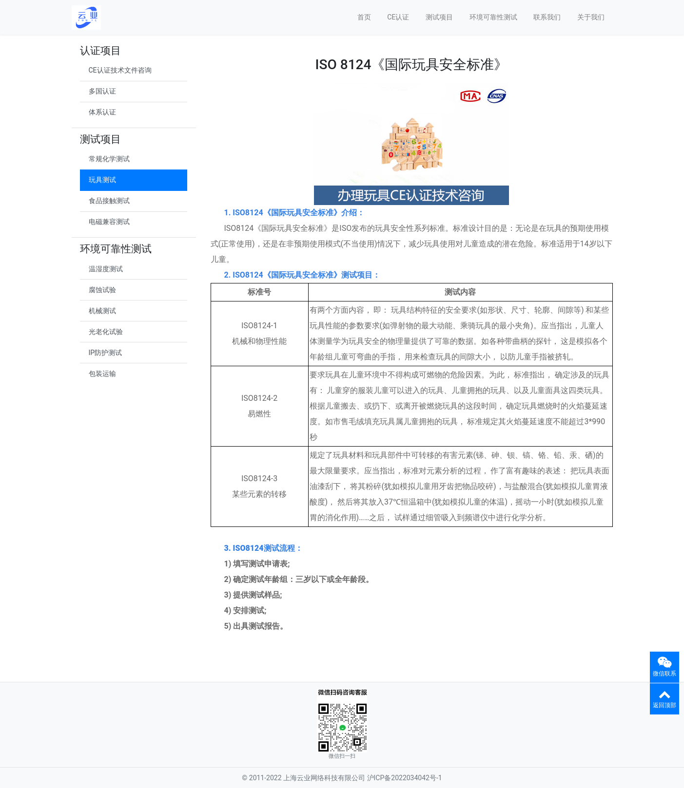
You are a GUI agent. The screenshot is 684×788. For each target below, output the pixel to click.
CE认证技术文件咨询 (120, 70)
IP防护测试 (105, 352)
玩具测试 (102, 180)
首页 (364, 17)
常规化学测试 (109, 159)
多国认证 (102, 91)
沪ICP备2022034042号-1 (404, 778)
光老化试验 (106, 332)
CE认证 (398, 17)
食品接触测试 (109, 201)
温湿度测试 (106, 269)
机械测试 (102, 311)
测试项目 (439, 17)
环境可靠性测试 (493, 17)
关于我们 (591, 17)
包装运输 (102, 373)
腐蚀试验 (102, 290)
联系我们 (547, 17)
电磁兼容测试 (109, 221)
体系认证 (102, 112)
